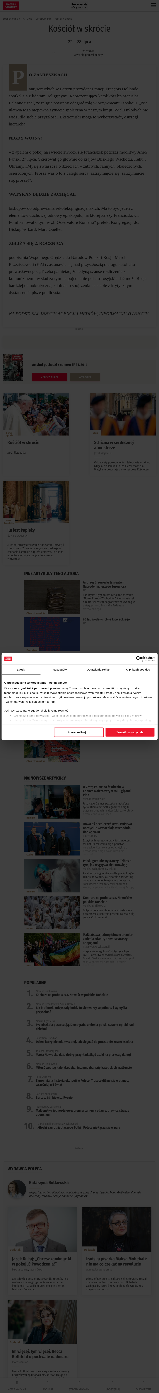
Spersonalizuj (79, 732)
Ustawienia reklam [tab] (99, 669)
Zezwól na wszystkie (130, 732)
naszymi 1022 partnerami (31, 688)
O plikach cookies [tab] (138, 669)
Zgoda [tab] (21, 669)
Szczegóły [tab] (60, 669)
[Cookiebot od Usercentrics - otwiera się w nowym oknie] (138, 658)
